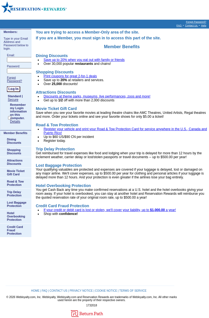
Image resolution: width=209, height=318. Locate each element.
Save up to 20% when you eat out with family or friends (84, 60)
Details (15, 122)
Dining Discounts (14, 141)
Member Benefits (15, 133)
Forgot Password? (196, 21)
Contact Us (191, 25)
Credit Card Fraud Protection (15, 230)
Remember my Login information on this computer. (18, 111)
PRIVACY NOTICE (81, 290)
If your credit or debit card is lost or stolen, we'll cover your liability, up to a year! (110, 210)
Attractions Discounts (14, 162)
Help (203, 25)
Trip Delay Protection (14, 193)
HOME (35, 290)
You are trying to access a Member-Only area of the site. (87, 32)
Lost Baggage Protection (16, 204)
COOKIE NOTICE (106, 290)
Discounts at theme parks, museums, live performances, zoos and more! (97, 96)
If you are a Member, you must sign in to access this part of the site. (98, 38)
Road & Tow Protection (15, 183)
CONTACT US (58, 290)
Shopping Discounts (14, 151)
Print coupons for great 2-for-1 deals (70, 76)
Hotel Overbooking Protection (16, 216)
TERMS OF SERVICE (133, 290)
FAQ (179, 25)
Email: (11, 55)
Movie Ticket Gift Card (16, 172)
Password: (13, 66)
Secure (13, 100)
